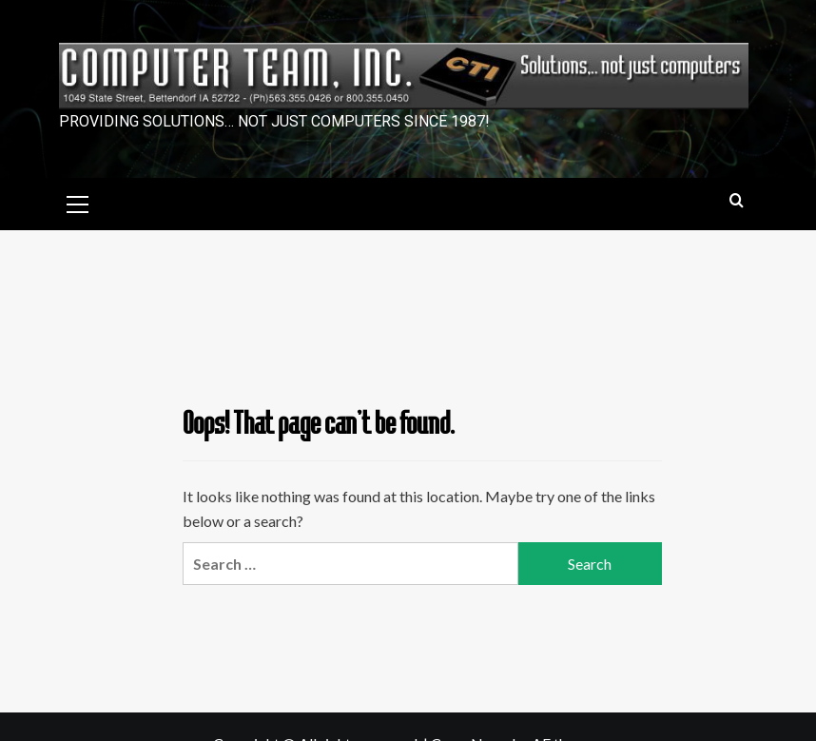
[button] (78, 201)
